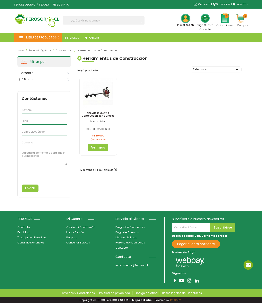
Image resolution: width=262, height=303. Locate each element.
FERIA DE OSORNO (24, 4)
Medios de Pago (126, 237)
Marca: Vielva (98, 121)
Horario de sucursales (130, 242)
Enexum (176, 300)
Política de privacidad (114, 293)
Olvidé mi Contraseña (80, 227)
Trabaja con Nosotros (31, 237)
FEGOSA (44, 4)
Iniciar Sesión (75, 232)
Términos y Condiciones (77, 293)
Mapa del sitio (142, 300)
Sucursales (223, 4)
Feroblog (23, 232)
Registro (71, 237)
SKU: (89, 129)
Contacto (204, 4)
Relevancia (216, 69)
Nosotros (240, 4)
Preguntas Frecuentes (130, 227)
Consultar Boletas (78, 242)
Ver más (98, 147)
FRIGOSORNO (61, 4)
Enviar (30, 188)
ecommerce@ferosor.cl (131, 265)
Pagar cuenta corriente (196, 244)
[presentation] (40, 173)
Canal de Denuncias (30, 242)
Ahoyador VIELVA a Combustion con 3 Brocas (98, 114)
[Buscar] (104, 20)
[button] (38, 37)
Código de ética (146, 293)
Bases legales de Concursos (182, 293)
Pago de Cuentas (127, 232)
